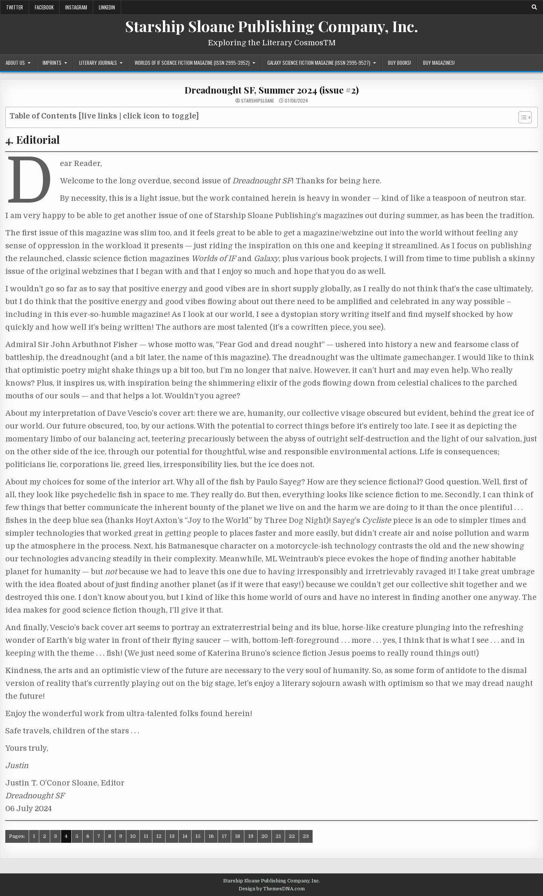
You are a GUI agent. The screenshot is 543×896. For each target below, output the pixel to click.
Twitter (14, 7)
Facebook (44, 7)
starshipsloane (257, 100)
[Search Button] (534, 7)
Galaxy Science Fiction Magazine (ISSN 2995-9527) (318, 62)
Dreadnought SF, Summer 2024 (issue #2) (271, 90)
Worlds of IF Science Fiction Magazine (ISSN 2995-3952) (192, 62)
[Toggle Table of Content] (521, 117)
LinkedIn (107, 7)
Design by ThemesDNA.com (272, 888)
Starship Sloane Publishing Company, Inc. (271, 26)
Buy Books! (399, 62)
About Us (15, 62)
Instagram (76, 7)
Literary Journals (98, 62)
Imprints (52, 62)
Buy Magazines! (439, 62)
